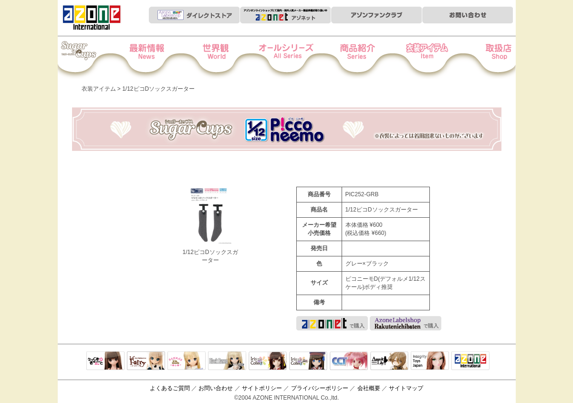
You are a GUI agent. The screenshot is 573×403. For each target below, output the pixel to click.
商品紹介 (352, 57)
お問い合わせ (215, 388)
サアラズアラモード (186, 361)
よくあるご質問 (170, 388)
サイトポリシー (262, 388)
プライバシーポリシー (319, 388)
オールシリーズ (287, 57)
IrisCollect (268, 361)
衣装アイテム (417, 57)
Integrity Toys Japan (430, 361)
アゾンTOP (470, 361)
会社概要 (368, 388)
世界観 (221, 57)
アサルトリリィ (389, 361)
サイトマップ (406, 388)
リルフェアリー (146, 361)
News (156, 57)
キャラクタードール (349, 361)
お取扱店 (483, 57)
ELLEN (308, 361)
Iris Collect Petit (91, 57)
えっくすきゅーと (105, 361)
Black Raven (227, 361)
